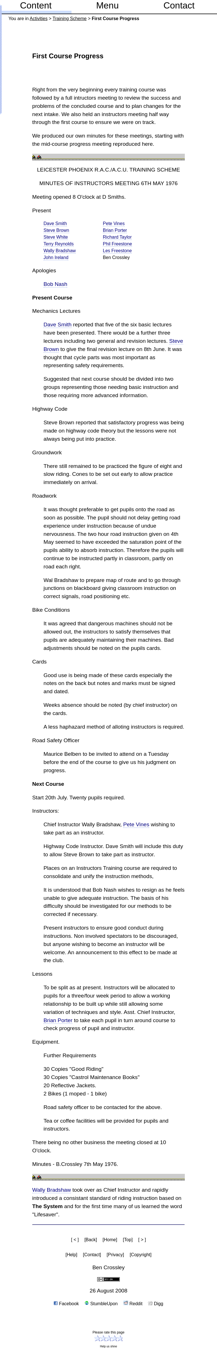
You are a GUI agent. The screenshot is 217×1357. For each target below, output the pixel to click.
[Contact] (92, 1254)
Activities (38, 18)
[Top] (128, 1239)
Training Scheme (69, 18)
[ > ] (142, 1239)
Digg (155, 1303)
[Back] (90, 1239)
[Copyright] (140, 1254)
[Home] (110, 1239)
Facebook (66, 1303)
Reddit (133, 1303)
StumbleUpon (101, 1303)
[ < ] (75, 1239)
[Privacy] (115, 1254)
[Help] (71, 1254)
